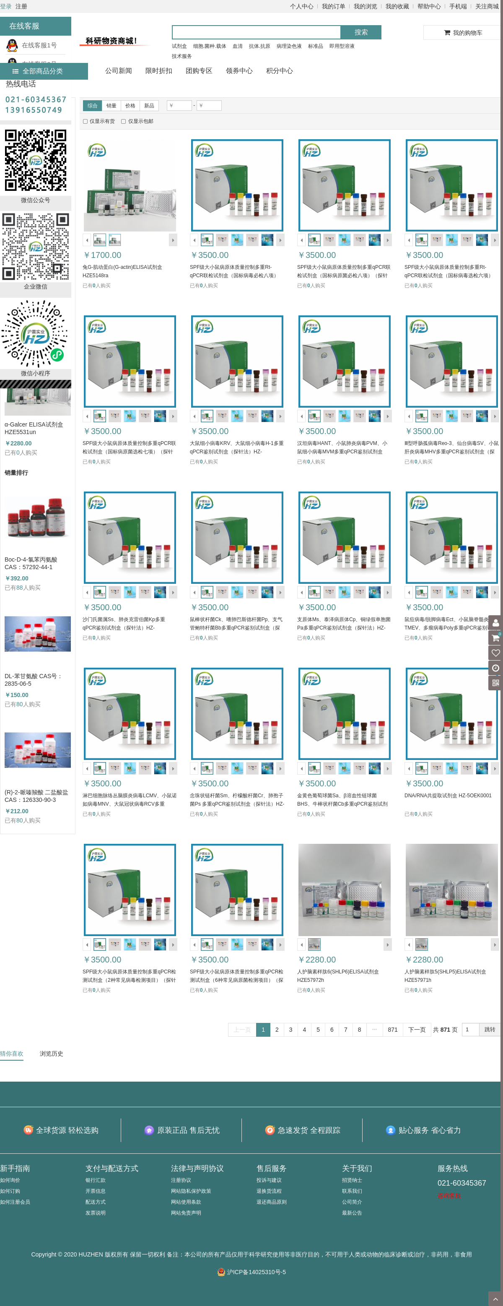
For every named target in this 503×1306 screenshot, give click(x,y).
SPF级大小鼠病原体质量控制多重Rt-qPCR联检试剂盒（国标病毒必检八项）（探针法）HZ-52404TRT (234, 275)
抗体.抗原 (259, 46)
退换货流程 (269, 1191)
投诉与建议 (269, 1180)
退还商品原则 (272, 1202)
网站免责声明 (186, 1213)
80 (19, 704)
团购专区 (199, 70)
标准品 (315, 46)
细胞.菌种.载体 (209, 46)
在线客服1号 (31, 45)
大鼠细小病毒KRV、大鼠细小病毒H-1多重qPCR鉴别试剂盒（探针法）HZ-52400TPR (237, 451)
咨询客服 (449, 1195)
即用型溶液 (342, 46)
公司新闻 (118, 70)
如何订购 (10, 1191)
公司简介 (352, 1202)
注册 (21, 6)
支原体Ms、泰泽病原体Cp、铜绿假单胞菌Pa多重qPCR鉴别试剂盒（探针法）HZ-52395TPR (344, 628)
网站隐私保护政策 (191, 1191)
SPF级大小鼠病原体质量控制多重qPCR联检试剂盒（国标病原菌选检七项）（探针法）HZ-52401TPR (129, 451)
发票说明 (96, 1213)
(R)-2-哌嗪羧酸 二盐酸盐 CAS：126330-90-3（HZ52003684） (36, 796)
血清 (238, 46)
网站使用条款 (186, 1202)
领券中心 (239, 70)
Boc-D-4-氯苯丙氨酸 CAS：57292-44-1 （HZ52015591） (31, 563)
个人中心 (302, 6)
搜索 (361, 32)
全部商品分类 (38, 71)
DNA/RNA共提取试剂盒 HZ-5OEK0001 (448, 796)
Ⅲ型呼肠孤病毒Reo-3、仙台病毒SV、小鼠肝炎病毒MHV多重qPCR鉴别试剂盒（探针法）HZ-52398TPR (451, 451)
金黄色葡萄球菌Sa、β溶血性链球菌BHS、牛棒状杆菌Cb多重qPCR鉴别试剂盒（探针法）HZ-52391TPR (342, 804)
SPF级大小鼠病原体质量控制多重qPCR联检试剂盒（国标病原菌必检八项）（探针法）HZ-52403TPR (344, 275)
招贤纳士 (352, 1180)
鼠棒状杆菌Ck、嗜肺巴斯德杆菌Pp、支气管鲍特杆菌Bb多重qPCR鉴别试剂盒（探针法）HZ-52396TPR (236, 628)
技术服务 (182, 56)
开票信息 (96, 1191)
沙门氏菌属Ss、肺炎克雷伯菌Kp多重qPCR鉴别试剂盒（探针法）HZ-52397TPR (124, 628)
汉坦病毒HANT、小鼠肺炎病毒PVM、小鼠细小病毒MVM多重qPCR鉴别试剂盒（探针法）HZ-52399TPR (342, 451)
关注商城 (487, 6)
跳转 (490, 1029)
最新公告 (352, 1213)
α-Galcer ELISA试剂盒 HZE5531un (34, 428)
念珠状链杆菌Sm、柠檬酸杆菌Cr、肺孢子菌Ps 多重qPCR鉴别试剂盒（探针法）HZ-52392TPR (237, 804)
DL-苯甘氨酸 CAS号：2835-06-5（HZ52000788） (34, 680)
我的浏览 (365, 6)
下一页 (417, 1029)
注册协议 (181, 1180)
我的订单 (333, 6)
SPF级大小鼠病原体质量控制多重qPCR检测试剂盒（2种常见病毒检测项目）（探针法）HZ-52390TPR (129, 980)
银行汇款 (96, 1180)
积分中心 (279, 70)
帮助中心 (429, 6)
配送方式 (96, 1202)
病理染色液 (289, 46)
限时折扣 (158, 70)
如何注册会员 (15, 1202)
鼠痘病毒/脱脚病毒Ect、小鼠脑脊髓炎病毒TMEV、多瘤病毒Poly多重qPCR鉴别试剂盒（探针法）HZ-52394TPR (451, 628)
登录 (6, 6)
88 (19, 587)
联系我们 (352, 1191)
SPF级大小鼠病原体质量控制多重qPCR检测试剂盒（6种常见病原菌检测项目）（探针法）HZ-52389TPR (236, 980)
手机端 (458, 6)
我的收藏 (397, 6)
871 (393, 1029)
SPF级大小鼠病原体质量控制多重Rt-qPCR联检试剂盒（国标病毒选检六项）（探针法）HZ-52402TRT (448, 275)
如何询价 (10, 1180)
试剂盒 (179, 46)
